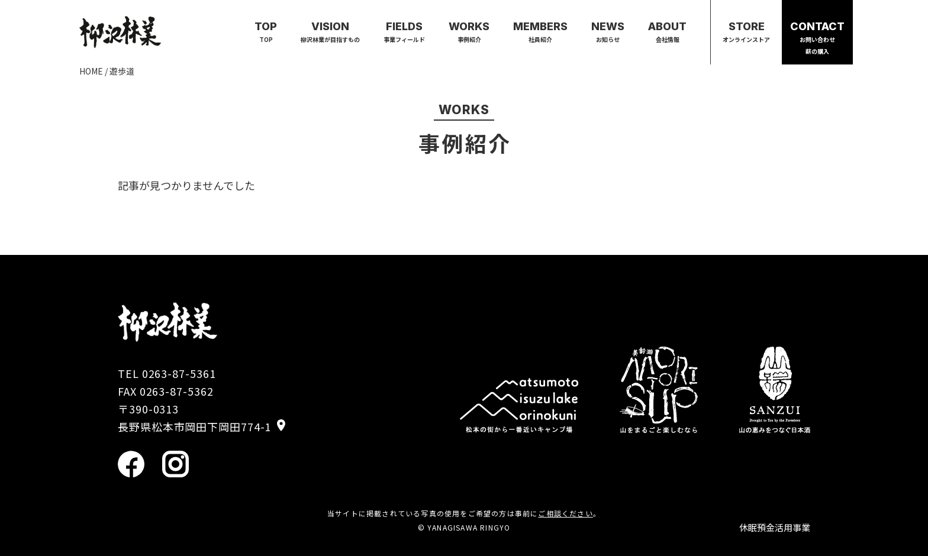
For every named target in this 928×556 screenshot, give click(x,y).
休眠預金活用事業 (774, 527)
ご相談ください (565, 513)
